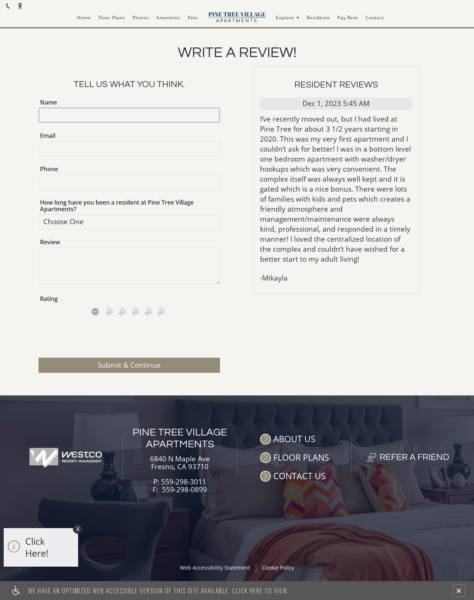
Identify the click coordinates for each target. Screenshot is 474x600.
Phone (49, 169)
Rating (49, 298)
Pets (193, 17)
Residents (318, 17)
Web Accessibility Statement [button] (215, 567)
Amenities (168, 17)
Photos (141, 17)
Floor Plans (112, 17)
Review (50, 242)
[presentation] (129, 339)
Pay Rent (347, 17)
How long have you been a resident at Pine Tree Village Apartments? (117, 205)
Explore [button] (287, 17)
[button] (459, 591)
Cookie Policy (278, 567)
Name (48, 102)
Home (84, 17)
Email (47, 135)
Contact (374, 17)
